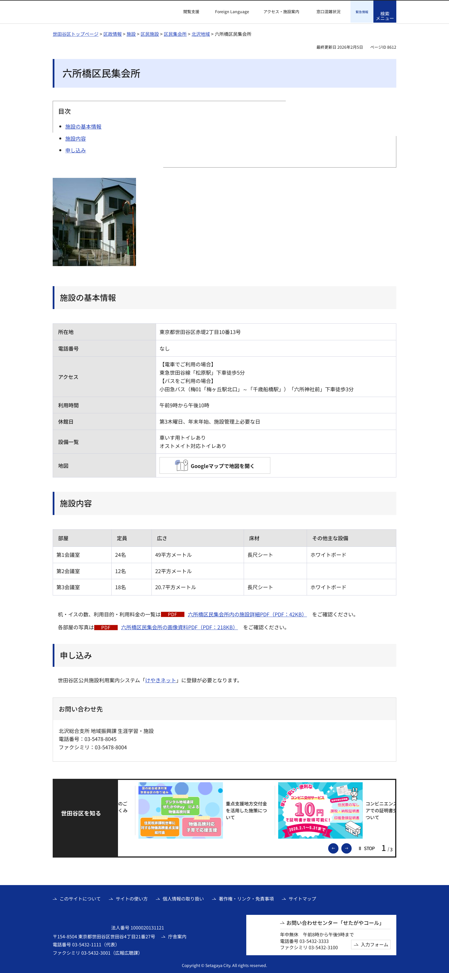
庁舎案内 (177, 935)
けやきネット (160, 679)
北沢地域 (201, 33)
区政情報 (112, 33)
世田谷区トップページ (76, 33)
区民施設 (150, 33)
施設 (131, 33)
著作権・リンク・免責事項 (246, 898)
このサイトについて (80, 898)
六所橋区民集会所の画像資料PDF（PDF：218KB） (179, 626)
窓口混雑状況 (328, 11)
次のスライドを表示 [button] (351, 847)
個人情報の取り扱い (183, 898)
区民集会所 (175, 33)
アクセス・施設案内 (281, 11)
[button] (187, 12)
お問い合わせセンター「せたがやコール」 (335, 921)
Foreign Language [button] (232, 11)
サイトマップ (302, 898)
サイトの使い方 (132, 898)
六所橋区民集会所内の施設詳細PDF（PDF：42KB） (247, 613)
